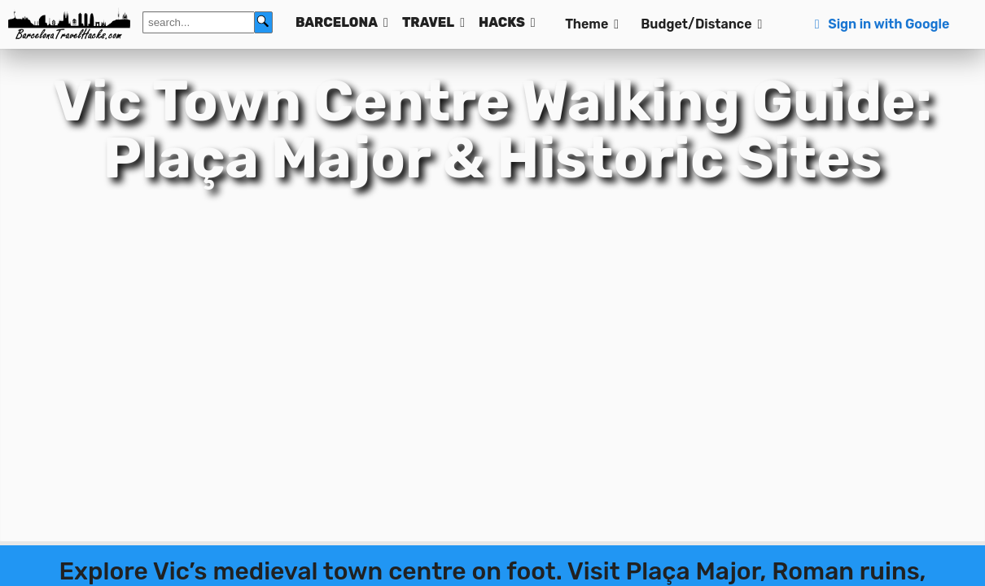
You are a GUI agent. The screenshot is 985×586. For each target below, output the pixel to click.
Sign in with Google (879, 24)
